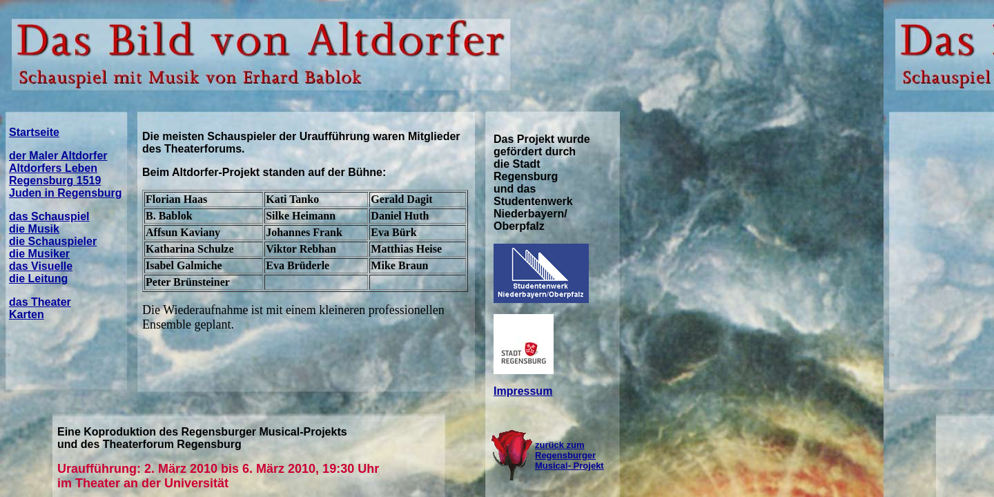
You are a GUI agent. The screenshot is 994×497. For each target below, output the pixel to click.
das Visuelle (40, 266)
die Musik (34, 229)
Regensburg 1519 (55, 180)
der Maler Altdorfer (58, 156)
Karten (26, 314)
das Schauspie (47, 216)
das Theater (40, 302)
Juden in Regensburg (65, 193)
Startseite (34, 132)
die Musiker (39, 254)
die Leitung (38, 278)
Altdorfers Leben (53, 168)
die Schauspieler (53, 241)
